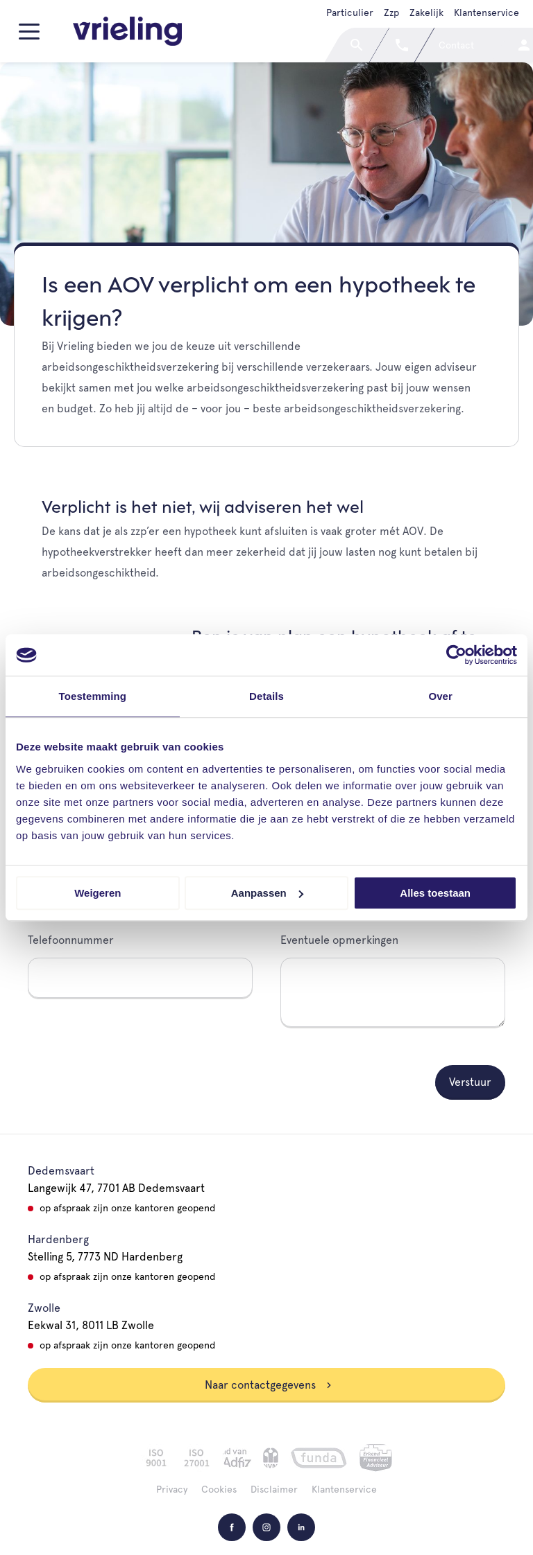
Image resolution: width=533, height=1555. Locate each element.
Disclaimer (274, 1489)
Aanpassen (267, 893)
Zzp (391, 12)
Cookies (219, 1489)
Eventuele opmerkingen (339, 940)
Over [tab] (440, 696)
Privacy (171, 1489)
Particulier (349, 12)
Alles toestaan (435, 893)
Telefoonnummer (71, 940)
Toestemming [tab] (93, 696)
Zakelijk (426, 12)
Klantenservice (486, 12)
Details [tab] (266, 696)
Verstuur (470, 1082)
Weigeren (97, 893)
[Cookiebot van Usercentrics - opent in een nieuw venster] (456, 654)
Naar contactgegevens (268, 1384)
